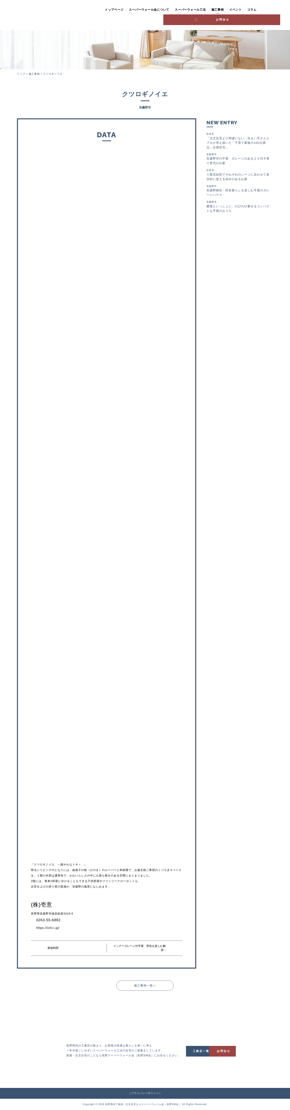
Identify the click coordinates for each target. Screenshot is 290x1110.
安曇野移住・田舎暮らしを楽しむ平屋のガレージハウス (238, 192)
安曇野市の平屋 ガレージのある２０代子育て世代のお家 (238, 159)
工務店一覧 (207, 1051)
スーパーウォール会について (130, 9)
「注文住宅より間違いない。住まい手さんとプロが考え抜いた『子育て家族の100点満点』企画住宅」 (238, 140)
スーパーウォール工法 (171, 9)
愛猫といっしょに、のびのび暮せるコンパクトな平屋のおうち (238, 208)
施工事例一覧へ (145, 985)
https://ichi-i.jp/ (49, 928)
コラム (232, 9)
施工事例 (198, 9)
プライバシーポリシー (145, 1093)
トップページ (95, 9)
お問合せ (263, 9)
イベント (216, 9)
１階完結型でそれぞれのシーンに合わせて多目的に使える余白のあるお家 (238, 176)
